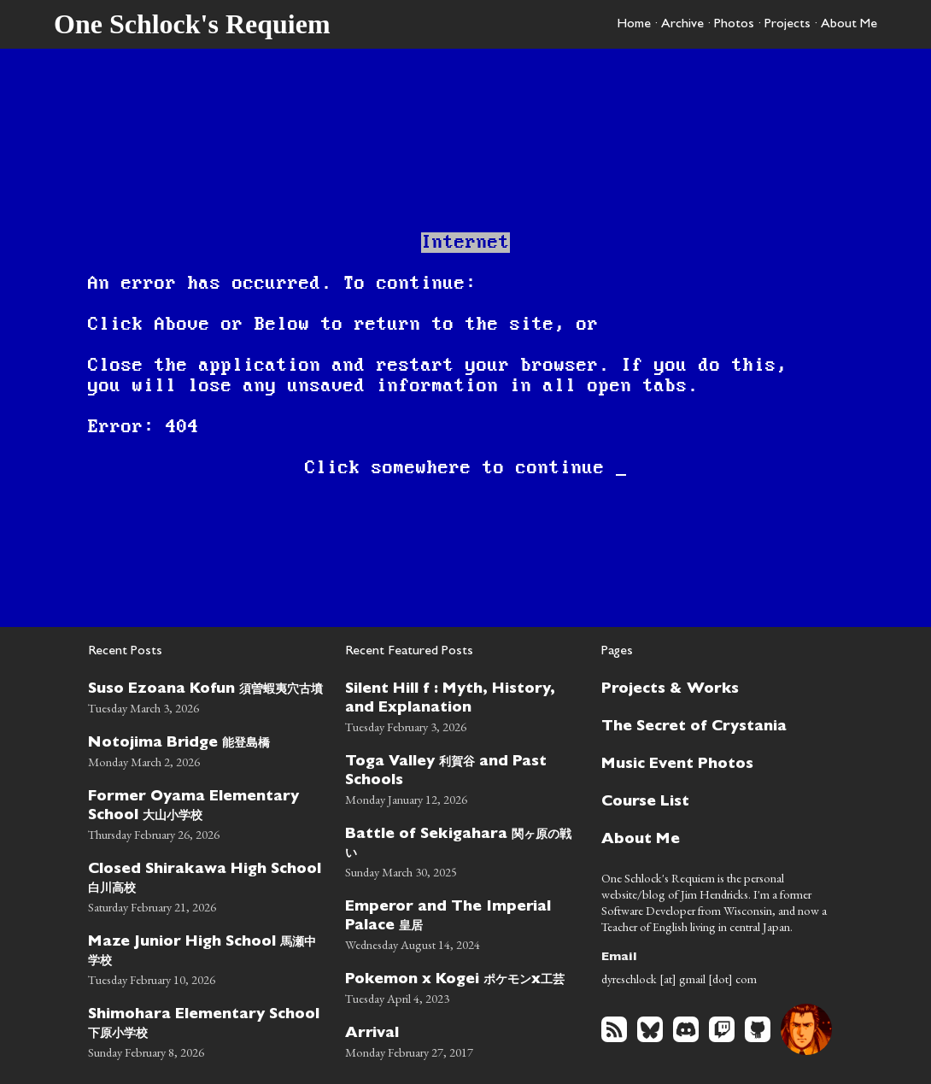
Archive (682, 25)
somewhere (421, 468)
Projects (787, 25)
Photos (734, 25)
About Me (849, 25)
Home (634, 25)
